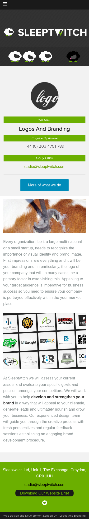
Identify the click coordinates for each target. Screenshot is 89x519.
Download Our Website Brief (44, 493)
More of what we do (44, 185)
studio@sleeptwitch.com (44, 166)
